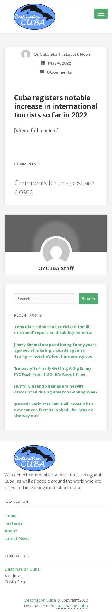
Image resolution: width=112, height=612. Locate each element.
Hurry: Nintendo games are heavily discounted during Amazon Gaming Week (56, 389)
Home (10, 515)
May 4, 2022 (56, 63)
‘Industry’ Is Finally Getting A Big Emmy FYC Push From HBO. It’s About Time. (52, 371)
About (10, 530)
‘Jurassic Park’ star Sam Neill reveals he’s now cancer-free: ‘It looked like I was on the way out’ (54, 409)
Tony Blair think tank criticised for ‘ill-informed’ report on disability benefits (53, 329)
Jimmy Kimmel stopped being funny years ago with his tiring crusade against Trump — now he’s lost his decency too (55, 350)
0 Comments (56, 72)
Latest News (78, 54)
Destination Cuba (40, 600)
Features (13, 523)
